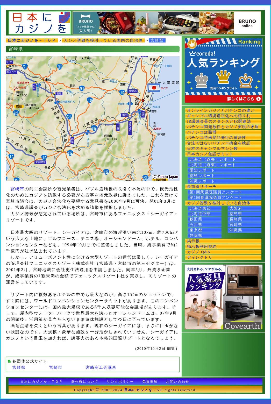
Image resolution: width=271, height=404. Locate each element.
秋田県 (196, 219)
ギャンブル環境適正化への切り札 (219, 116)
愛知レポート (202, 170)
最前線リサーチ (202, 187)
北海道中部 (200, 214)
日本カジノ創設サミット (210, 154)
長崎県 (236, 219)
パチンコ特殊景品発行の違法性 (216, 138)
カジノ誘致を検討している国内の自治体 (103, 40)
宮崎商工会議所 (101, 367)
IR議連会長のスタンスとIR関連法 (219, 121)
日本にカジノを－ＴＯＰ (41, 382)
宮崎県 (157, 40)
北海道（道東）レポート (213, 165)
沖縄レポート (202, 181)
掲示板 (193, 241)
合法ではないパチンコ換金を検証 (219, 143)
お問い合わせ (177, 382)
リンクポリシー (120, 382)
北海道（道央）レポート (213, 159)
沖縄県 (236, 230)
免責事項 (150, 382)
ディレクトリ (199, 257)
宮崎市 (18, 189)
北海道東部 (200, 208)
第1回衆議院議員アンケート (216, 192)
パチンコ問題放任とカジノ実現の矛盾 (223, 127)
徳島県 (236, 214)
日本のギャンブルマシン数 (212, 148)
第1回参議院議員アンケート (216, 197)
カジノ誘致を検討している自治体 (219, 203)
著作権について (84, 382)
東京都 (196, 230)
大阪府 (236, 208)
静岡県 (196, 235)
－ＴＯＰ (32, 40)
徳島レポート (202, 176)
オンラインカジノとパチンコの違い (221, 110)
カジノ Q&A (199, 252)
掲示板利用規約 (202, 246)
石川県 (196, 225)
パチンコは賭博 (202, 132)
